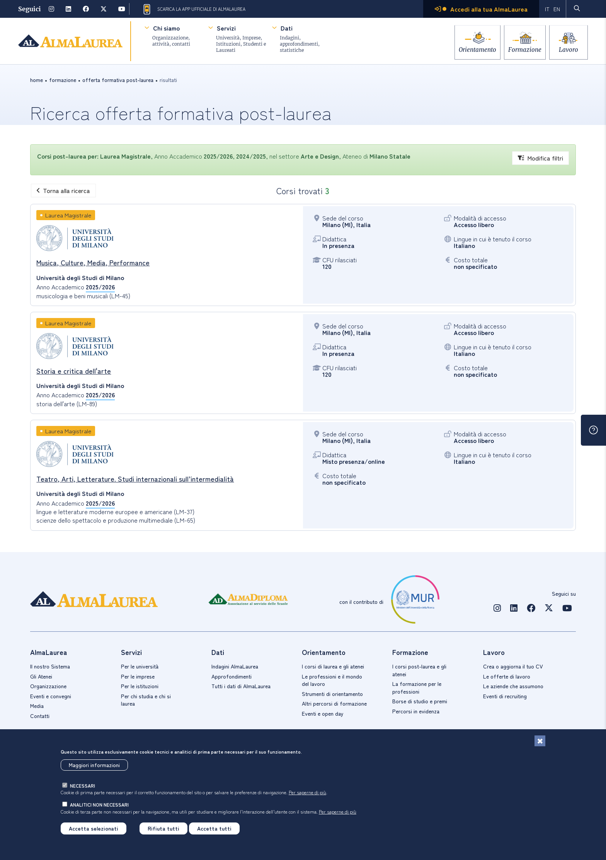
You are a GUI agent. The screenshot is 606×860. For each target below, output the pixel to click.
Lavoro (568, 47)
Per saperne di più (307, 792)
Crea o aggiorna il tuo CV (513, 666)
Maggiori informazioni (94, 765)
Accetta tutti (214, 828)
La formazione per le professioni (416, 687)
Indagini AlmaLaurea (234, 666)
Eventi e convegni (50, 696)
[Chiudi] (540, 740)
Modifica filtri (540, 157)
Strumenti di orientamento (332, 694)
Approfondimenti (231, 676)
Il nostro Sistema (50, 666)
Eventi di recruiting (505, 696)
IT (547, 9)
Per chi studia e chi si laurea (146, 700)
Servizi (226, 27)
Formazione (520, 47)
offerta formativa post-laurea (117, 80)
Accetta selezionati (93, 828)
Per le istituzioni (139, 686)
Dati (287, 27)
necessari (82, 785)
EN (556, 9)
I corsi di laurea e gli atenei (333, 666)
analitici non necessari (99, 804)
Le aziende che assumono (513, 686)
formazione (62, 80)
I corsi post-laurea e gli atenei (419, 670)
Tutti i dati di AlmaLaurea (241, 686)
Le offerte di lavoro (506, 676)
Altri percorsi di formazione (334, 703)
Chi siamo (166, 27)
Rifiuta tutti (163, 828)
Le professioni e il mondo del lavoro (332, 680)
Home (36, 80)
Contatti (39, 716)
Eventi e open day (323, 713)
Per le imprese (138, 676)
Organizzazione (48, 686)
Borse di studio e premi (419, 701)
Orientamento (469, 47)
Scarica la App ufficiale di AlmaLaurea (193, 9)
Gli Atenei (41, 676)
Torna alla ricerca (63, 190)
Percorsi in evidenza (415, 711)
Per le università (139, 666)
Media (37, 706)
